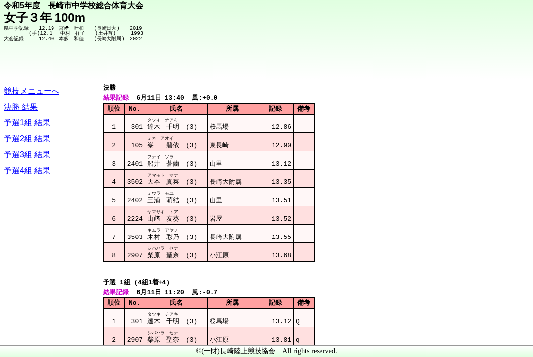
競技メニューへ (31, 91)
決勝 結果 (21, 107)
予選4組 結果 (27, 170)
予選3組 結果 (27, 154)
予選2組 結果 (27, 138)
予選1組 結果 (27, 123)
